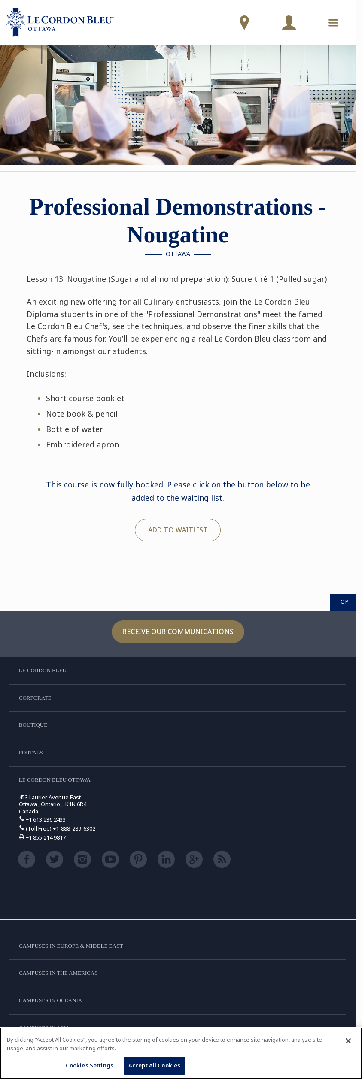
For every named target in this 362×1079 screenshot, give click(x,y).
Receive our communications (178, 631)
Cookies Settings (89, 1065)
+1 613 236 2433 (46, 819)
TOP (342, 601)
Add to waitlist (178, 530)
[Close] (348, 1040)
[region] (181, 1053)
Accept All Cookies (154, 1065)
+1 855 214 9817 (46, 837)
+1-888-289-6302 (74, 828)
